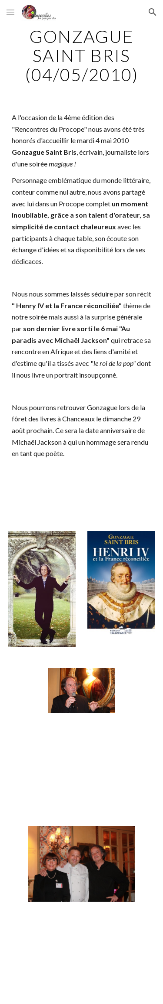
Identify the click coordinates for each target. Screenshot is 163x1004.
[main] (81, 55)
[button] (10, 12)
